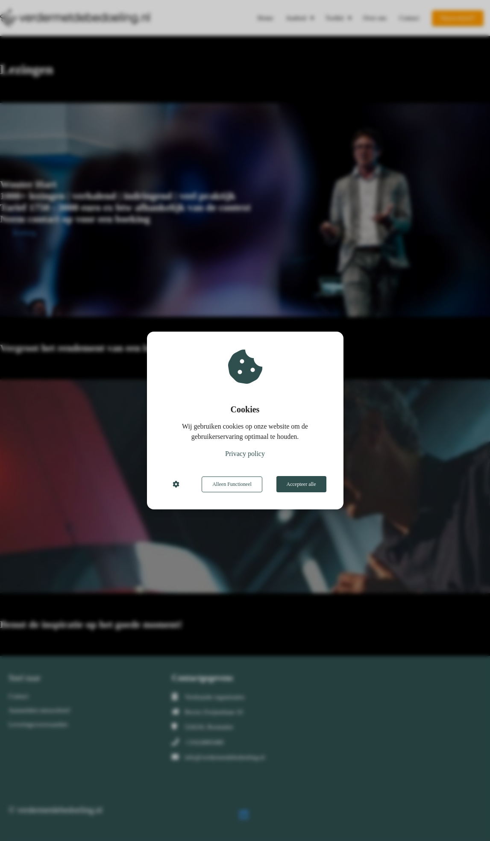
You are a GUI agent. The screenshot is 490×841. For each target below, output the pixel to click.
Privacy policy (245, 454)
